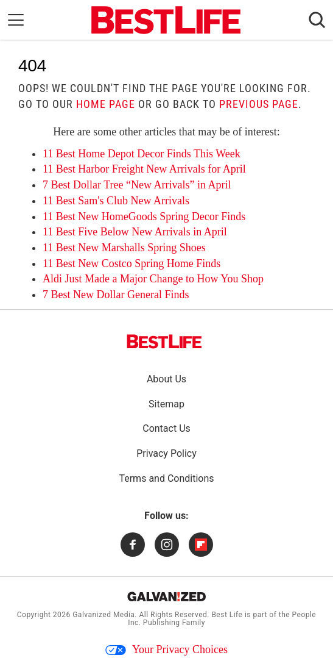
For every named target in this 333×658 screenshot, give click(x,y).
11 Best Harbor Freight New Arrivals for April (144, 169)
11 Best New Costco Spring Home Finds (131, 263)
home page (105, 104)
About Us (166, 379)
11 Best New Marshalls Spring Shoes (124, 247)
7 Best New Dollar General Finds (116, 294)
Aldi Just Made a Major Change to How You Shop (153, 279)
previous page (258, 104)
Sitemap (166, 404)
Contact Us (166, 428)
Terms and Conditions (166, 478)
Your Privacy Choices (166, 649)
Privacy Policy (166, 453)
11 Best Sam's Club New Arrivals (116, 201)
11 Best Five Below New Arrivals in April (135, 232)
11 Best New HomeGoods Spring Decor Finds (144, 216)
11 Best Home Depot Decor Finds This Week (141, 154)
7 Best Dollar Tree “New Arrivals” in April (137, 185)
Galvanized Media (103, 614)
